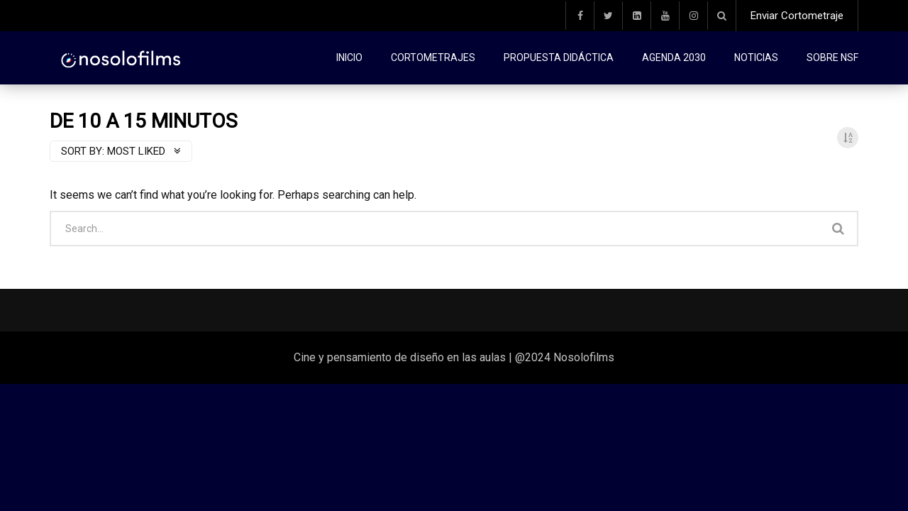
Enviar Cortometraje (797, 15)
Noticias (756, 57)
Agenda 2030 (674, 57)
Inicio (349, 57)
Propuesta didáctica (559, 57)
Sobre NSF (832, 57)
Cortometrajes (433, 57)
